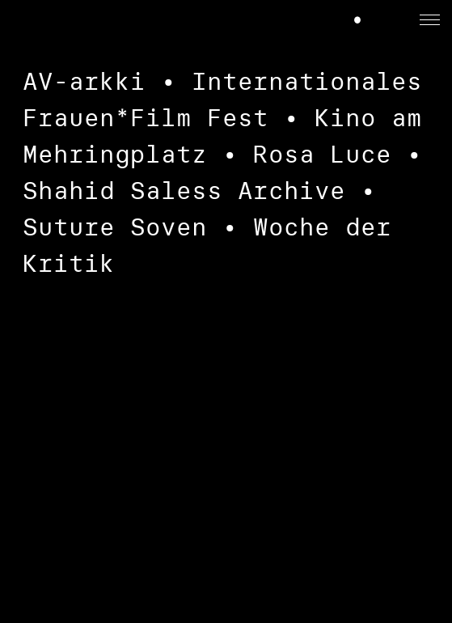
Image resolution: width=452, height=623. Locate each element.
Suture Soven (115, 227)
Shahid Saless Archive (184, 191)
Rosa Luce (322, 154)
